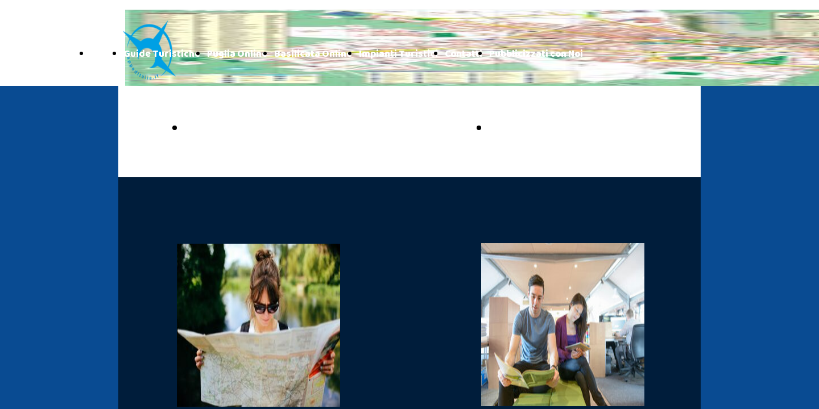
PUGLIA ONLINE (234, 129)
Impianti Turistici (398, 54)
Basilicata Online (313, 54)
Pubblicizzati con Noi (536, 54)
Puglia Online (237, 54)
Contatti (463, 54)
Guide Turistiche (161, 54)
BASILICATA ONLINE (552, 129)
